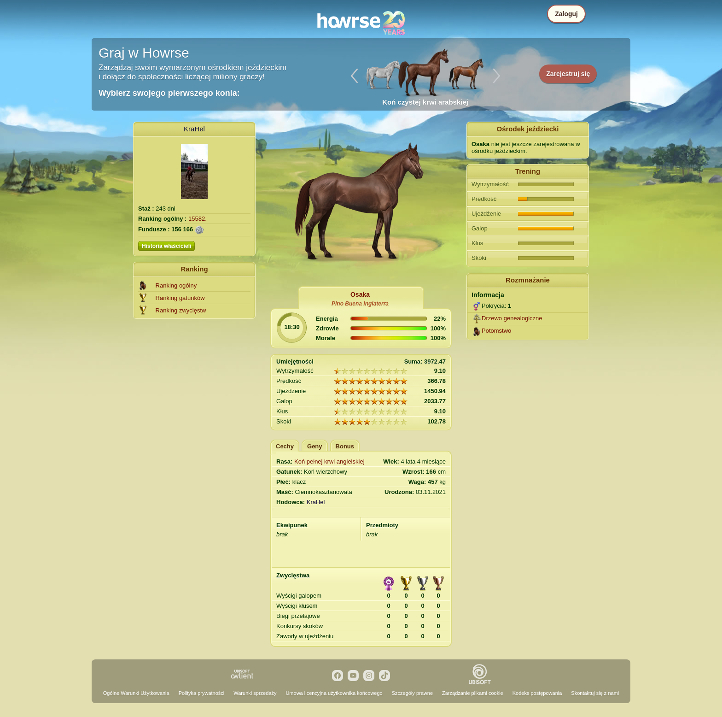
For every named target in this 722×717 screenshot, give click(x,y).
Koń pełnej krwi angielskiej (329, 461)
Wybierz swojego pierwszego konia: (169, 93)
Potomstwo (496, 330)
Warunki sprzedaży (254, 693)
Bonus (345, 446)
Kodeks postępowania (537, 693)
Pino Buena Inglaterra (360, 303)
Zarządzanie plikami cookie (472, 693)
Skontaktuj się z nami (595, 693)
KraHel (194, 129)
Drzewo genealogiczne (512, 318)
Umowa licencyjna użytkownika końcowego (333, 693)
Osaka (360, 294)
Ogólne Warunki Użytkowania (136, 693)
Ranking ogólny (176, 285)
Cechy (285, 446)
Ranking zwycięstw (181, 310)
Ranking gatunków (180, 297)
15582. (197, 218)
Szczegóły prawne (412, 693)
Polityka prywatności (202, 693)
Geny (314, 446)
